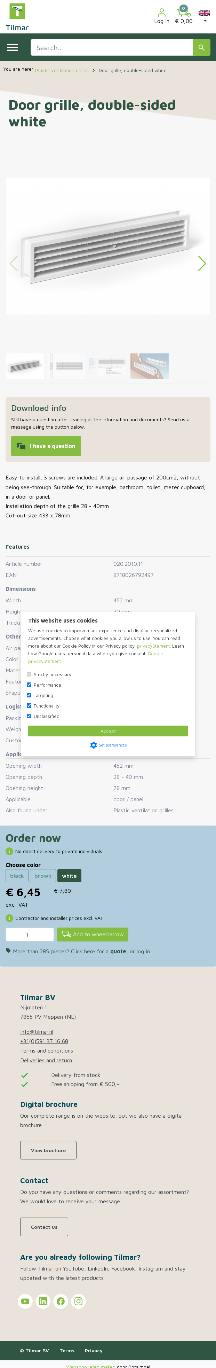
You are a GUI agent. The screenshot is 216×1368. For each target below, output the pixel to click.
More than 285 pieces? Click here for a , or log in (78, 951)
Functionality (46, 706)
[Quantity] (30, 934)
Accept (108, 731)
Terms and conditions (46, 1050)
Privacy (94, 1350)
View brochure (48, 1150)
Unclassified (46, 716)
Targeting (43, 695)
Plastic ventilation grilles (143, 810)
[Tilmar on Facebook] (60, 1301)
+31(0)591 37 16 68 (44, 1041)
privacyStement (153, 646)
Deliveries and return (46, 1060)
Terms (66, 1350)
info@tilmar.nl (36, 1032)
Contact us (44, 1227)
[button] (204, 16)
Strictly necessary (52, 674)
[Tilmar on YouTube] (25, 1301)
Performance (47, 685)
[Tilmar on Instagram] (78, 1301)
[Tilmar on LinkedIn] (42, 1301)
